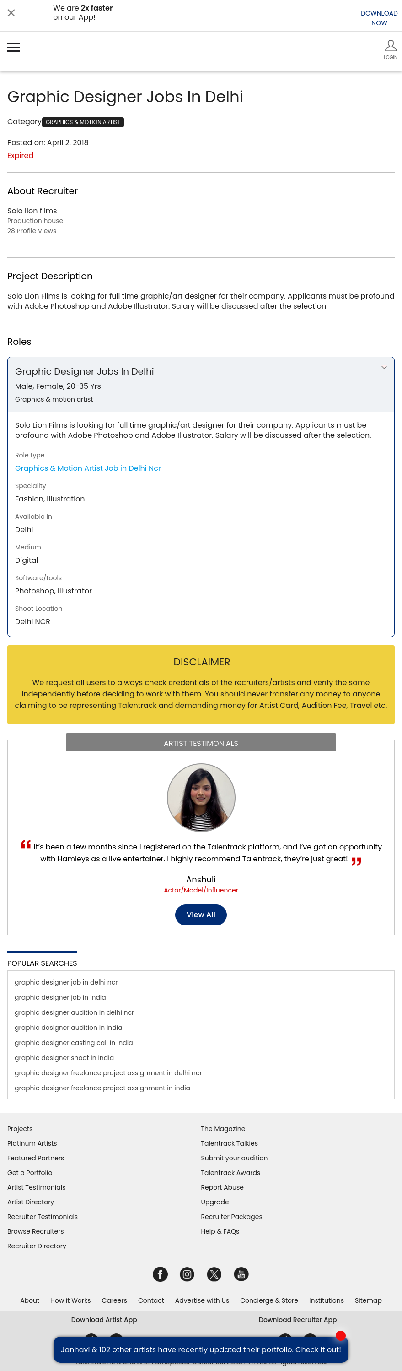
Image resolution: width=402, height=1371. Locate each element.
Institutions (326, 1300)
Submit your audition (234, 1158)
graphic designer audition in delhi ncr (74, 1012)
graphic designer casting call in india (74, 1042)
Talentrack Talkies (229, 1143)
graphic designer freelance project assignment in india (102, 1088)
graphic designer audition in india (69, 1027)
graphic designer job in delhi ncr (66, 982)
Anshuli (201, 879)
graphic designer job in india (60, 997)
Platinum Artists (32, 1143)
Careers (114, 1300)
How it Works (70, 1300)
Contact (151, 1300)
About (29, 1300)
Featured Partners (35, 1158)
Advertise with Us (202, 1300)
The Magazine (223, 1128)
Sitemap (368, 1300)
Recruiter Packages (232, 1216)
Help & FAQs (220, 1231)
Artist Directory (30, 1202)
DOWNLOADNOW (379, 18)
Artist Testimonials (36, 1187)
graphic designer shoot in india (64, 1057)
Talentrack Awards (231, 1172)
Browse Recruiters (35, 1231)
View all (201, 914)
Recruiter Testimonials (42, 1216)
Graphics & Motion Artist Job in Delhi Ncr (88, 468)
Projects (19, 1128)
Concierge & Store (269, 1300)
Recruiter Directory (36, 1246)
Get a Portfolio (29, 1172)
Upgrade (215, 1202)
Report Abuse (222, 1187)
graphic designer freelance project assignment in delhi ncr (108, 1072)
